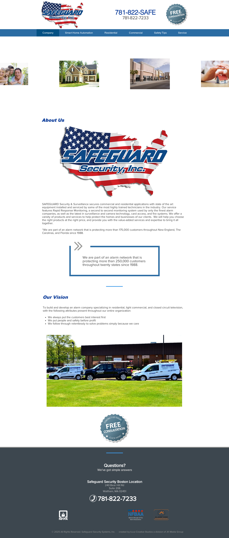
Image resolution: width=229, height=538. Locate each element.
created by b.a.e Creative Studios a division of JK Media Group (151, 531)
